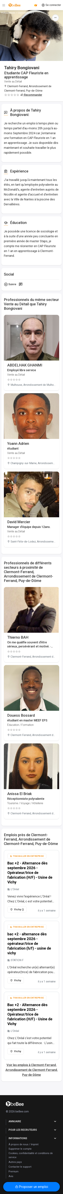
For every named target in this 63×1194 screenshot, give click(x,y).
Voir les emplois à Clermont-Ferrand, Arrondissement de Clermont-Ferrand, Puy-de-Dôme (32, 1070)
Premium (13, 1171)
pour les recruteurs (33, 1130)
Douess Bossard (21, 715)
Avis (11, 1176)
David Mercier (18, 522)
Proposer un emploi (31, 1187)
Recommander (31, 94)
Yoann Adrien (18, 443)
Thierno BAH (17, 637)
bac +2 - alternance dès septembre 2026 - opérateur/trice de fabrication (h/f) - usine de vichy (29, 943)
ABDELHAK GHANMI (24, 365)
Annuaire (33, 1121)
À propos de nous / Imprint (23, 1144)
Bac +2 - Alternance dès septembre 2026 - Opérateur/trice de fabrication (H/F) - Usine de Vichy (29, 872)
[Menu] (3, 5)
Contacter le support (20, 1166)
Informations (33, 1138)
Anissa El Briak (19, 794)
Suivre (10, 284)
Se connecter (51, 5)
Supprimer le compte (20, 1148)
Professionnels (8, 13)
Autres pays (15, 1162)
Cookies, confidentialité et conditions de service (31, 1155)
